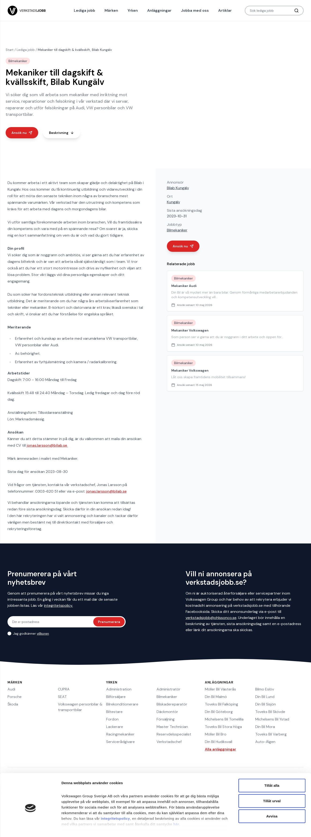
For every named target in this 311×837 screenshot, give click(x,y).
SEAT (62, 696)
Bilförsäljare (116, 696)
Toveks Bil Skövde (270, 711)
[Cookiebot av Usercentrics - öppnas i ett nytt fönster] (30, 827)
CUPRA (64, 689)
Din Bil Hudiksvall (218, 741)
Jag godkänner (31, 633)
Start (10, 50)
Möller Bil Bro (215, 734)
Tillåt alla (271, 765)
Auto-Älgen (265, 741)
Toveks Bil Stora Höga (223, 726)
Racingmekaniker (120, 734)
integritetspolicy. (58, 605)
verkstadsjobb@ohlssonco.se (211, 617)
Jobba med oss (195, 10)
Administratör (168, 689)
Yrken (132, 10)
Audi (11, 689)
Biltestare (114, 711)
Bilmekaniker (177, 230)
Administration (118, 689)
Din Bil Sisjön (265, 704)
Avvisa (271, 796)
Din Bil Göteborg (219, 711)
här (176, 804)
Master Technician (172, 726)
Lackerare (114, 726)
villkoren (43, 633)
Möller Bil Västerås (220, 689)
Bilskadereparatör (172, 704)
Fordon (112, 719)
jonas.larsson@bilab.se (47, 445)
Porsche (14, 696)
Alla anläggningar (220, 749)
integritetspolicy (115, 798)
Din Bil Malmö (216, 696)
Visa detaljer (254, 828)
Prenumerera (109, 622)
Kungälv (173, 202)
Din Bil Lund (264, 696)
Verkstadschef (169, 741)
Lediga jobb (84, 10)
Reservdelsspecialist (174, 734)
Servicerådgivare (120, 741)
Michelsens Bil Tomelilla (224, 719)
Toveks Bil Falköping (221, 704)
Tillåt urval (272, 781)
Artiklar (225, 10)
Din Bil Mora (265, 726)
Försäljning (166, 719)
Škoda (12, 704)
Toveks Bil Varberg (271, 734)
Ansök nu (21, 133)
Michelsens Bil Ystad (272, 719)
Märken (111, 10)
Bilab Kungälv (178, 187)
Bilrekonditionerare (122, 704)
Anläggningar (159, 10)
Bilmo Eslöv (264, 689)
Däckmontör (167, 711)
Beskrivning (61, 133)
